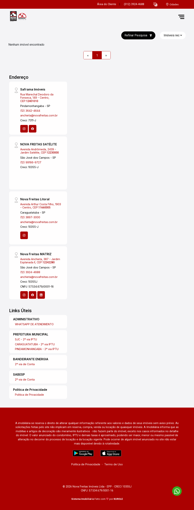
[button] (155, 4)
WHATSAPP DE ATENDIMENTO (34, 324)
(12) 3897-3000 (30, 217)
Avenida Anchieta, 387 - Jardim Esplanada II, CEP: (40, 260)
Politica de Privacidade (29, 394)
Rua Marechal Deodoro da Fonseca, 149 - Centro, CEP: (36, 98)
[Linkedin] (41, 295)
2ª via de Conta (25, 364)
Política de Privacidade (85, 464)
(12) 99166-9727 (30, 162)
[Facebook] (32, 129)
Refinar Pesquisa (138, 35)
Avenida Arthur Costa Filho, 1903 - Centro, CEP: (40, 206)
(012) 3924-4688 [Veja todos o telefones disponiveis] (134, 4)
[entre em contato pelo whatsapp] (175, 490)
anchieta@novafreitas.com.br (39, 115)
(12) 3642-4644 (30, 110)
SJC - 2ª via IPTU (26, 339)
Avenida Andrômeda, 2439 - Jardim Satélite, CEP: (39, 151)
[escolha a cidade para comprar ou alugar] (172, 4)
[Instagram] (24, 129)
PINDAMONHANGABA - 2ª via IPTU (37, 349)
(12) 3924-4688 (30, 272)
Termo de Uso (113, 464)
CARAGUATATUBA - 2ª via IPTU (35, 344)
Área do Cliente (106, 4)
